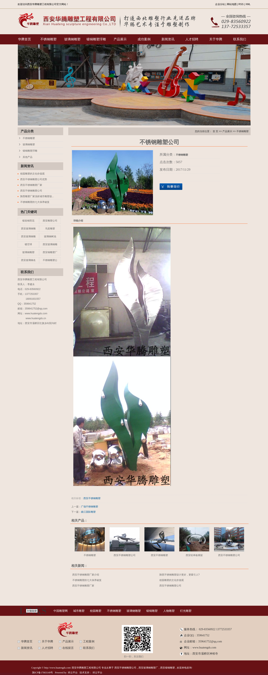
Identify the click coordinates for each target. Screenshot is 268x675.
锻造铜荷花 (28, 220)
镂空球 (28, 244)
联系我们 (239, 39)
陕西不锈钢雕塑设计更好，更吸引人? (179, 574)
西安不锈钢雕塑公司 (31, 190)
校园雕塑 (95, 610)
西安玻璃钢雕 (28, 228)
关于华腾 (215, 39)
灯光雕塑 (185, 610)
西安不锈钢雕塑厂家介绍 (85, 574)
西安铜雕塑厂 (50, 252)
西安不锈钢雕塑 (91, 498)
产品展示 (120, 39)
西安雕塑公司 (50, 220)
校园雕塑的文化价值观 (32, 173)
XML (248, 4)
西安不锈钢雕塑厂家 (31, 185)
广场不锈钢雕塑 (89, 506)
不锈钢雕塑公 (50, 260)
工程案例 (88, 641)
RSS (240, 4)
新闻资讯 (167, 39)
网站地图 (232, 4)
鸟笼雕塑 (50, 228)
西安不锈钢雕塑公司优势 (33, 179)
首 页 (215, 131)
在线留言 (68, 647)
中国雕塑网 (60, 610)
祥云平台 (73, 672)
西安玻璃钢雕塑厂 (148, 667)
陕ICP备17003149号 (42, 672)
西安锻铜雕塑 (167, 667)
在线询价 (171, 186)
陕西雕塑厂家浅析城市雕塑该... (37, 196)
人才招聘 (191, 39)
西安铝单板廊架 (194, 555)
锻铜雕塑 (152, 610)
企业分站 (220, 4)
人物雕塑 (169, 610)
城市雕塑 (78, 610)
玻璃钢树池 (50, 236)
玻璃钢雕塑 (72, 39)
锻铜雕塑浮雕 (96, 39)
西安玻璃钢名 (28, 260)
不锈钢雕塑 (48, 39)
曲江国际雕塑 (88, 511)
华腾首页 (24, 39)
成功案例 (144, 39)
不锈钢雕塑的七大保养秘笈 (34, 202)
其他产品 (27, 157)
